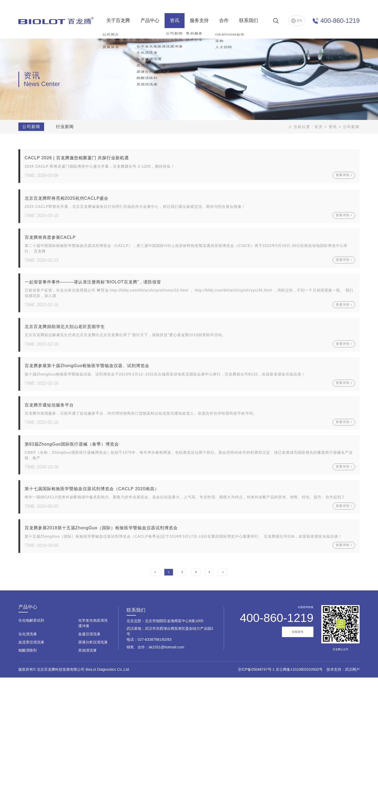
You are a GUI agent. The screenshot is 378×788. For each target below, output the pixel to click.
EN (296, 20)
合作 (224, 20)
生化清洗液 (27, 744)
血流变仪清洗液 (31, 752)
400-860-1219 (340, 20)
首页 (320, 127)
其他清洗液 (87, 761)
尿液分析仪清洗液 (93, 752)
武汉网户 (352, 780)
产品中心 (149, 20)
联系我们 (248, 20)
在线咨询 (297, 742)
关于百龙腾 (118, 20)
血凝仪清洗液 (89, 744)
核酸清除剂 (27, 761)
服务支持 (199, 20)
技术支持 (334, 780)
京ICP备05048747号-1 (256, 780)
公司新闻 (30, 126)
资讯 (174, 20)
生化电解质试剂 (31, 731)
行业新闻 (63, 126)
